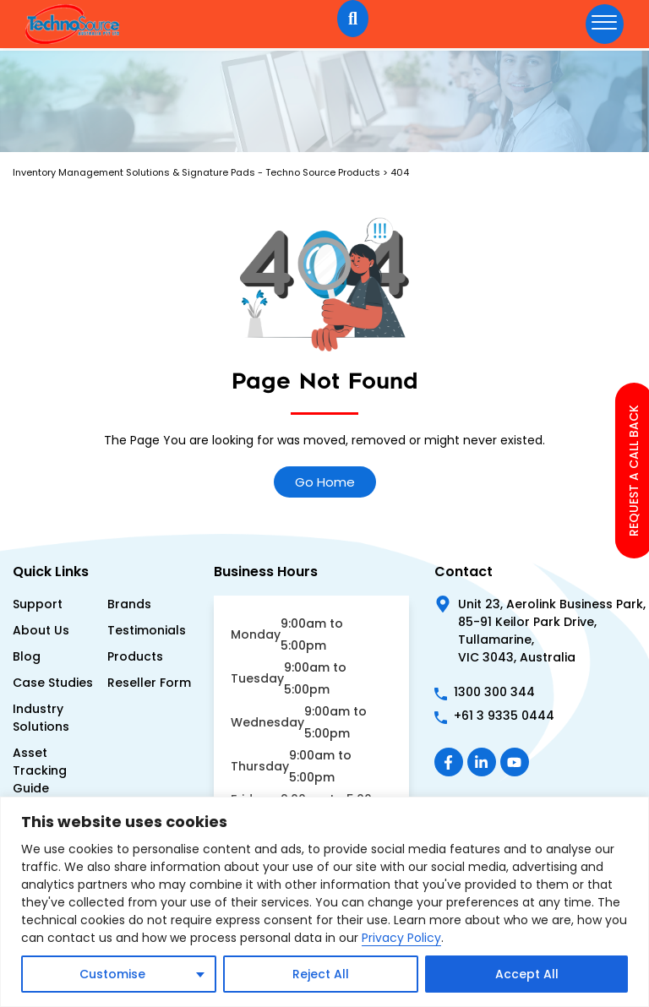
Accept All (527, 974)
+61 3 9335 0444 (504, 715)
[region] (324, 902)
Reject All (320, 974)
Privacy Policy (401, 937)
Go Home (325, 482)
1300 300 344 (494, 691)
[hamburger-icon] (605, 24)
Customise (112, 974)
